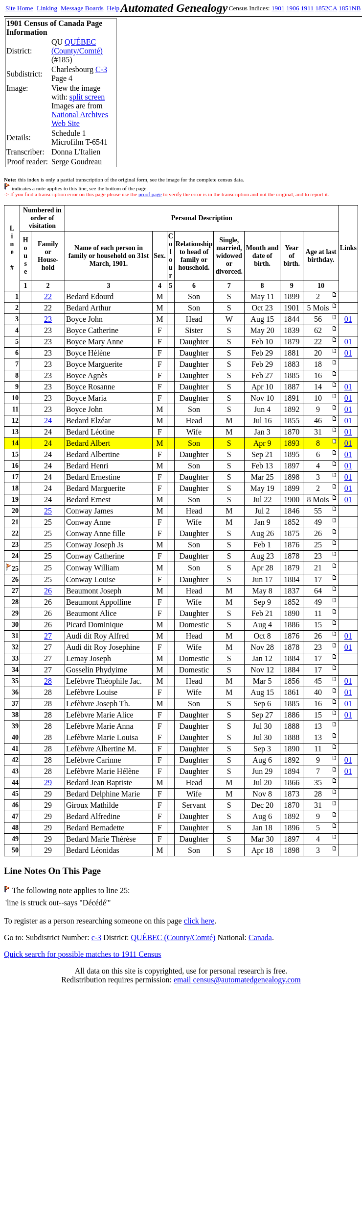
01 (348, 319)
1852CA (326, 8)
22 (48, 296)
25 (48, 511)
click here (199, 921)
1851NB (350, 8)
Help (113, 8)
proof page (150, 194)
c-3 (96, 937)
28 (48, 681)
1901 (278, 8)
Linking (47, 8)
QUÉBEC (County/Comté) (77, 46)
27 (48, 636)
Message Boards (82, 8)
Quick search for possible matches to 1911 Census (82, 954)
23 (48, 319)
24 (48, 420)
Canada (260, 937)
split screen (87, 97)
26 (48, 591)
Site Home (19, 8)
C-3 (101, 69)
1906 (292, 8)
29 (48, 782)
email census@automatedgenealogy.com (237, 980)
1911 (307, 8)
